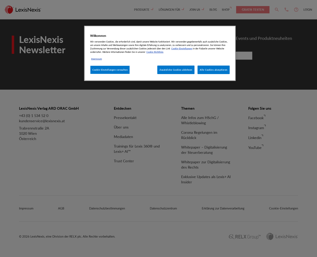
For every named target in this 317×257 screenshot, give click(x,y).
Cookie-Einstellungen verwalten (110, 69)
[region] (160, 53)
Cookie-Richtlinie (154, 52)
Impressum (96, 58)
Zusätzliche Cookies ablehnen (176, 69)
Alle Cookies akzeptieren (213, 69)
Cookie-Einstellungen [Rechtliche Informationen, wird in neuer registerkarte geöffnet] (181, 48)
